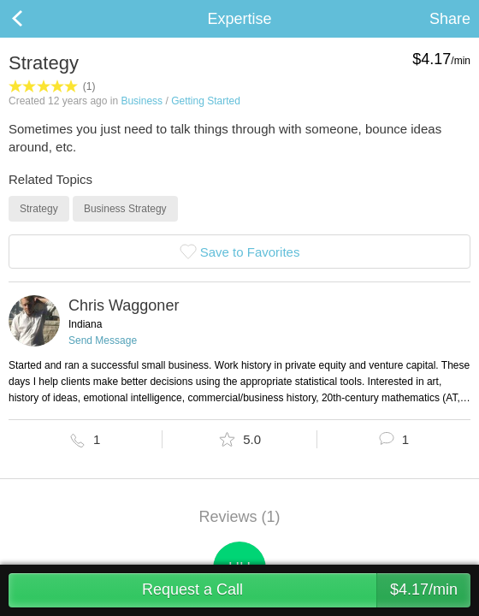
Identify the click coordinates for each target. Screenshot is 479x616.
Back (34, 19)
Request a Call (306, 590)
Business (142, 101)
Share (449, 18)
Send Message (102, 340)
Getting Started (205, 101)
